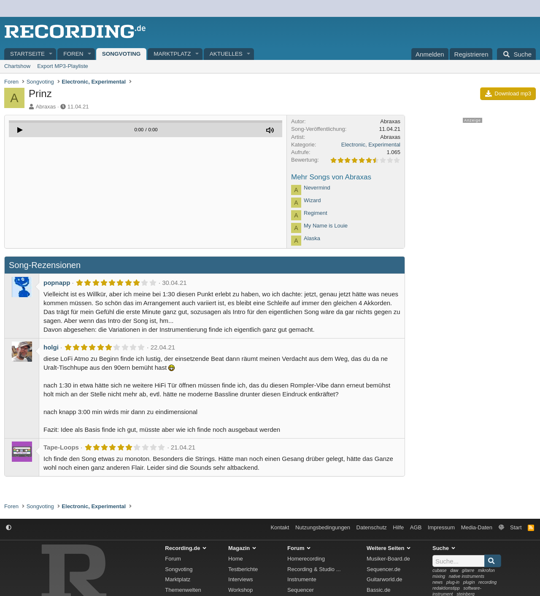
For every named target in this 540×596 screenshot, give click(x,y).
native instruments (466, 576)
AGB (415, 527)
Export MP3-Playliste (62, 66)
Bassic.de (378, 590)
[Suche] (516, 54)
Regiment (315, 213)
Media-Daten (476, 527)
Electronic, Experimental (370, 144)
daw (454, 570)
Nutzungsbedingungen (322, 527)
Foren (73, 54)
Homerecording (306, 558)
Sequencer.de (383, 569)
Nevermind (317, 187)
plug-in (452, 582)
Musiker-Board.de (388, 558)
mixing (438, 576)
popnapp (56, 282)
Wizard (312, 200)
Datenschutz (371, 527)
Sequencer (300, 590)
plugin (469, 582)
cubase (439, 570)
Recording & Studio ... (313, 569)
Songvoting (121, 54)
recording (487, 582)
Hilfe (398, 527)
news (437, 582)
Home (235, 558)
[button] (51, 54)
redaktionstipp (446, 588)
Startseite (27, 54)
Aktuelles (226, 54)
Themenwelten (183, 590)
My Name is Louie (326, 225)
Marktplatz (172, 54)
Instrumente (301, 579)
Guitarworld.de (384, 579)
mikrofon (486, 570)
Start (515, 527)
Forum (173, 558)
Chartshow (17, 66)
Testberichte (243, 569)
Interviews (240, 579)
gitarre (468, 570)
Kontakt (279, 527)
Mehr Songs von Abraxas (331, 177)
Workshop (240, 590)
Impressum (441, 527)
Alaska (312, 238)
